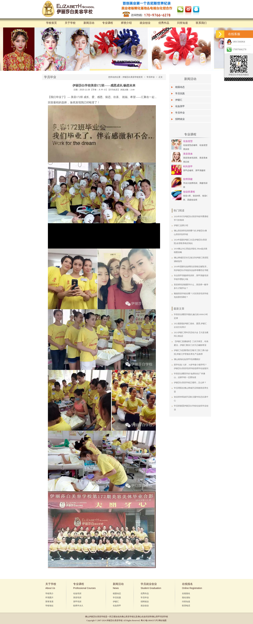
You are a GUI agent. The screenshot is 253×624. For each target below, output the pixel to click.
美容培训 (77, 597)
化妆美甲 (180, 106)
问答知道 (182, 22)
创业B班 (196, 196)
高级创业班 (192, 200)
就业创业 (145, 22)
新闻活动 (88, 22)
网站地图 (162, 620)
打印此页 (114, 90)
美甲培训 (77, 601)
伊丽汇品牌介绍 (181, 225)
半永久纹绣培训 (190, 183)
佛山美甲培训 (158, 616)
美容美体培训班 (190, 158)
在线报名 (186, 593)
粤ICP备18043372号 (149, 620)
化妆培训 (77, 593)
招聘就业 (180, 119)
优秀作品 (163, 22)
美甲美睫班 (200, 170)
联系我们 (201, 22)
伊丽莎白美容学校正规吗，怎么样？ (190, 382)
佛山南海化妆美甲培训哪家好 (187, 359)
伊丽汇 (178, 100)
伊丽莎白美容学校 (97, 616)
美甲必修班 (188, 170)
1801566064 (236, 41)
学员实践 (180, 93)
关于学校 (70, 22)
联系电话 (186, 605)
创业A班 (187, 196)
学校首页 (51, 22)
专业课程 (107, 22)
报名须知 (186, 597)
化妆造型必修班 (190, 145)
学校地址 (49, 605)
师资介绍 (126, 22)
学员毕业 (151, 77)
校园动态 (180, 87)
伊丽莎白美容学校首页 (132, 77)
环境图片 (49, 597)
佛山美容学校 (127, 616)
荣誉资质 (49, 601)
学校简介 (49, 593)
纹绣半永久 (78, 605)
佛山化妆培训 (144, 616)
